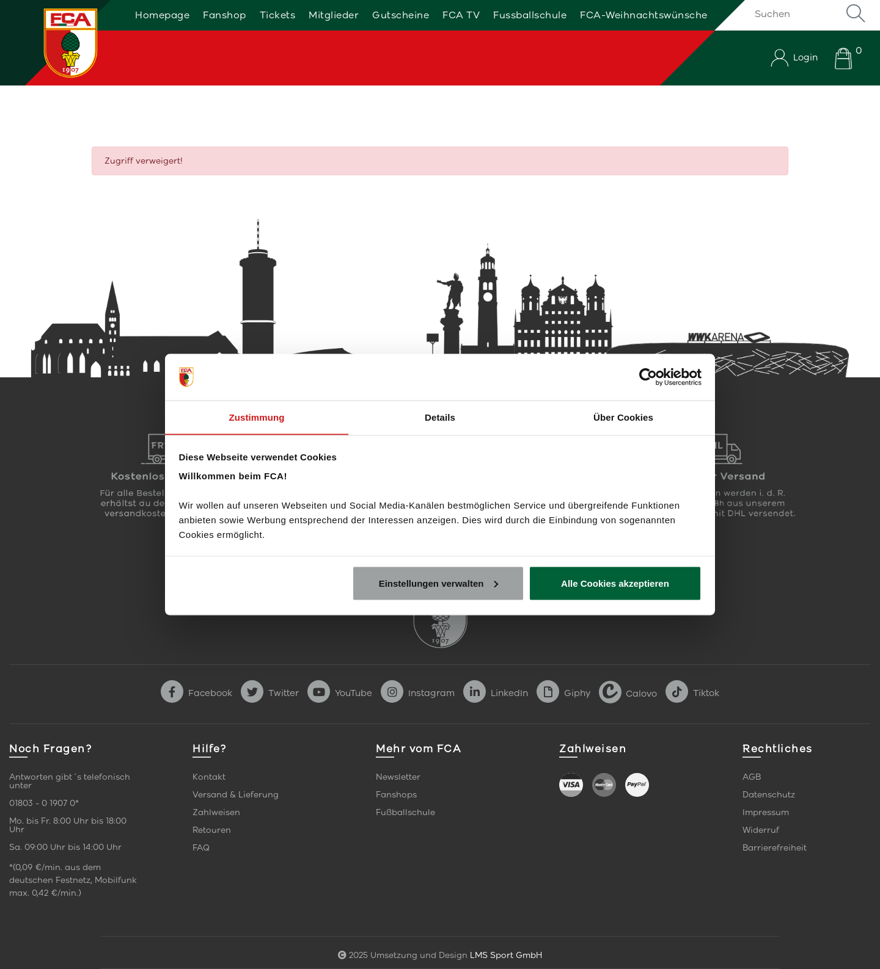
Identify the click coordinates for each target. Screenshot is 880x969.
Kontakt (209, 777)
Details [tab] (440, 417)
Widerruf (761, 830)
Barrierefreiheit (775, 848)
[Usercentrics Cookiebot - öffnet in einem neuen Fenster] (648, 377)
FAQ (201, 848)
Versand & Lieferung (236, 794)
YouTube (339, 693)
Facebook (196, 693)
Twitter (270, 693)
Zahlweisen (216, 812)
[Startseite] (57, 42)
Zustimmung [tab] (257, 417)
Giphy (563, 693)
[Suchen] (808, 13)
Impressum (766, 812)
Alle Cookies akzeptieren (615, 583)
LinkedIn (495, 693)
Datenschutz (769, 794)
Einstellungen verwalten (439, 583)
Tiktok (692, 693)
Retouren (212, 830)
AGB (752, 777)
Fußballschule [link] (405, 812)
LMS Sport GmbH (506, 955)
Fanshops (396, 794)
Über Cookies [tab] (623, 417)
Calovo (628, 693)
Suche (855, 13)
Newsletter (398, 777)
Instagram (418, 693)
